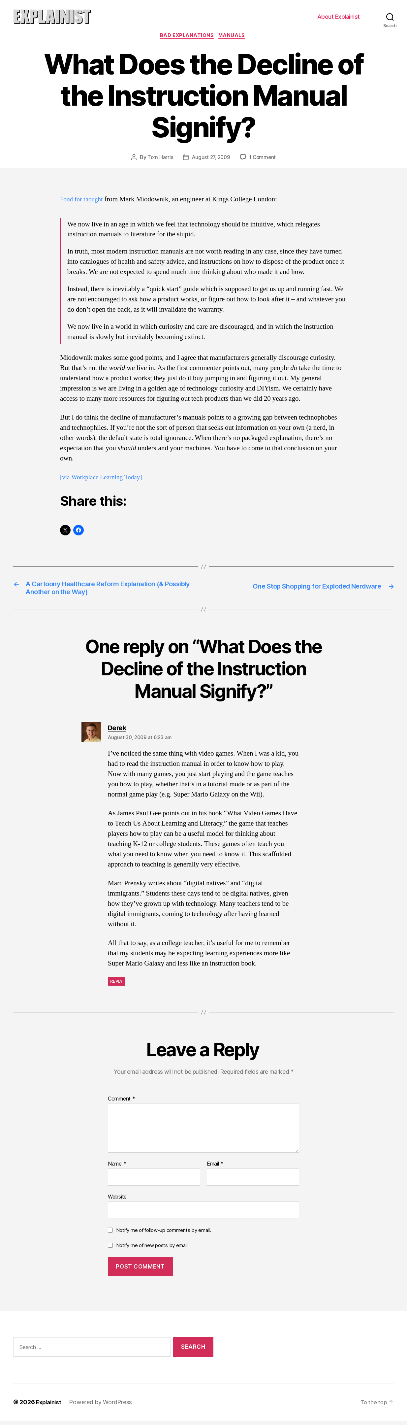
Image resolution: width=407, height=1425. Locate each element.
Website (117, 1201)
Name (117, 1168)
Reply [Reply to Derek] (116, 985)
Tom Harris (158, 158)
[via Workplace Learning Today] (105, 478)
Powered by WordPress (103, 1406)
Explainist (50, 1406)
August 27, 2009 (210, 158)
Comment (121, 1103)
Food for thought (83, 200)
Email (215, 1168)
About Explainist (338, 16)
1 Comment (264, 158)
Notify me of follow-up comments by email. (163, 1235)
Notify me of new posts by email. (152, 1249)
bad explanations (186, 36)
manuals (234, 36)
